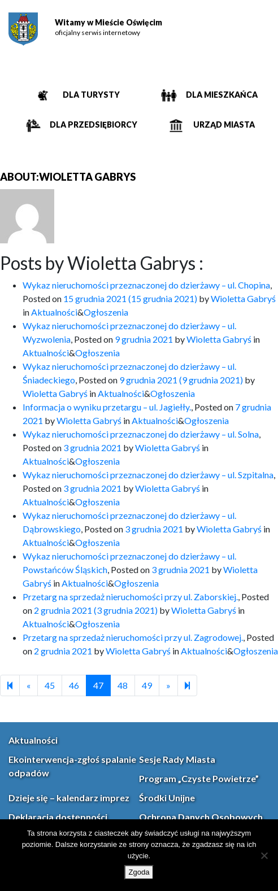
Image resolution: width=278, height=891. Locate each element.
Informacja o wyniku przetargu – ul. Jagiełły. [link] (107, 406)
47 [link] (98, 685)
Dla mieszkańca (221, 94)
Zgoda (139, 872)
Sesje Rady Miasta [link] (177, 759)
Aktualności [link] (54, 312)
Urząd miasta (223, 124)
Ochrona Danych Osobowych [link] (201, 816)
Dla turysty (90, 94)
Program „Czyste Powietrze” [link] (199, 778)
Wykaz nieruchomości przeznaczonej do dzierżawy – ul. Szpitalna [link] (148, 474)
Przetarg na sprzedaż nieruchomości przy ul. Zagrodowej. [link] (133, 637)
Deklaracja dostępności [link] (57, 816)
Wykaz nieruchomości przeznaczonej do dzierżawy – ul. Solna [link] (141, 434)
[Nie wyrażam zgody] (264, 855)
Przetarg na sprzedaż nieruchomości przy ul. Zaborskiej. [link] (130, 596)
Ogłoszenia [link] (106, 312)
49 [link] (147, 685)
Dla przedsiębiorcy (92, 124)
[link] (23, 29)
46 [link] (74, 685)
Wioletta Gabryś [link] (243, 298)
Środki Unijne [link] (167, 797)
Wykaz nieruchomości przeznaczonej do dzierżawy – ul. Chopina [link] (146, 284)
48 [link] (123, 685)
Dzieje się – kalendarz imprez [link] (68, 797)
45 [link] (50, 685)
